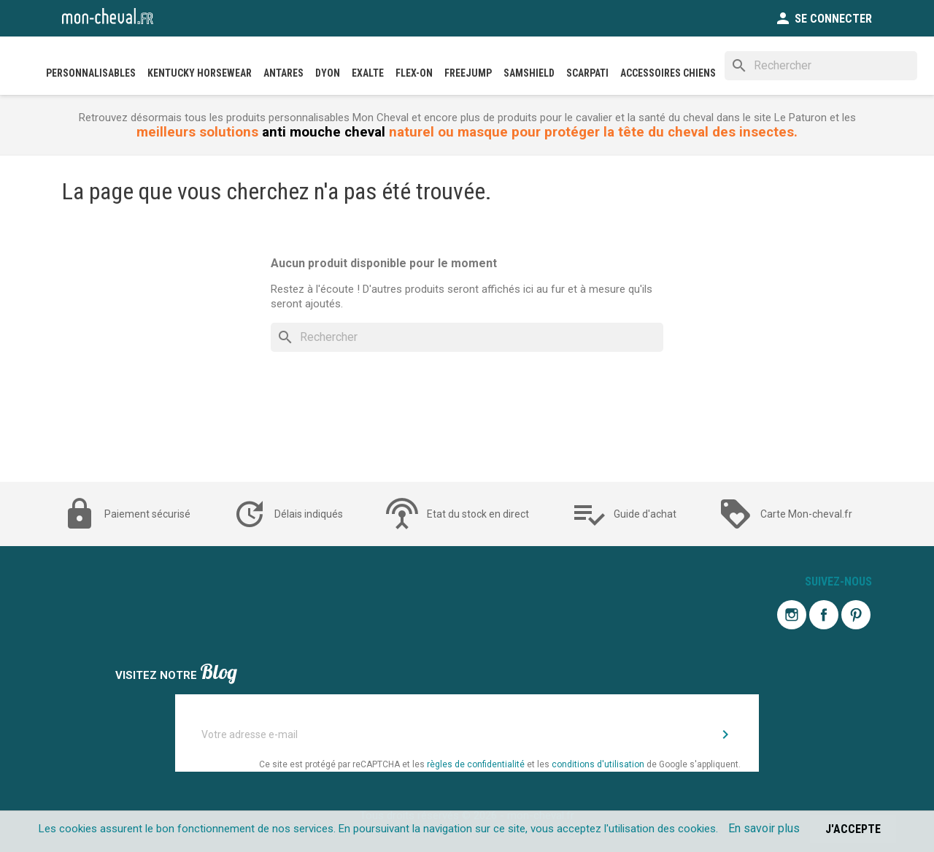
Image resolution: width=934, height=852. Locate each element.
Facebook (823, 614)
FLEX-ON (414, 73)
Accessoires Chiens (668, 73)
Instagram (791, 614)
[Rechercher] (821, 65)
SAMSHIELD (529, 73)
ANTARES (283, 73)
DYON (327, 73)
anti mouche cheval (323, 132)
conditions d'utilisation (598, 764)
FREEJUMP (468, 73)
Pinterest (856, 614)
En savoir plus (764, 828)
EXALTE (368, 73)
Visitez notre (176, 673)
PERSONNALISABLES (91, 73)
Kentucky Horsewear (199, 73)
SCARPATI (587, 73)
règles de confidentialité (476, 764)
